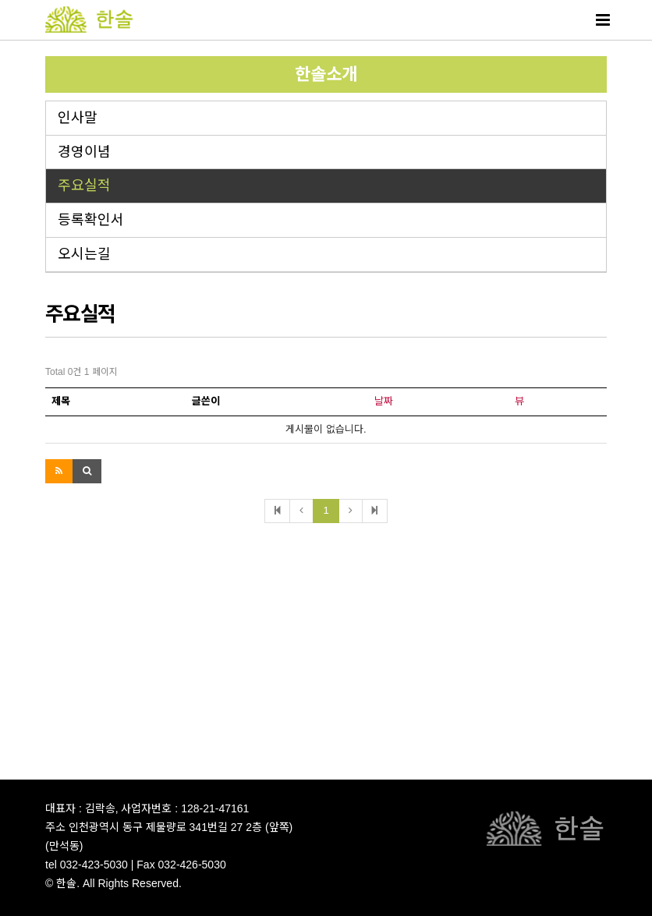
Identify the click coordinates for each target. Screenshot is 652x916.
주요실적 (84, 185)
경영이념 (84, 152)
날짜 (383, 401)
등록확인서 (91, 220)
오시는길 (84, 254)
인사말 (77, 118)
